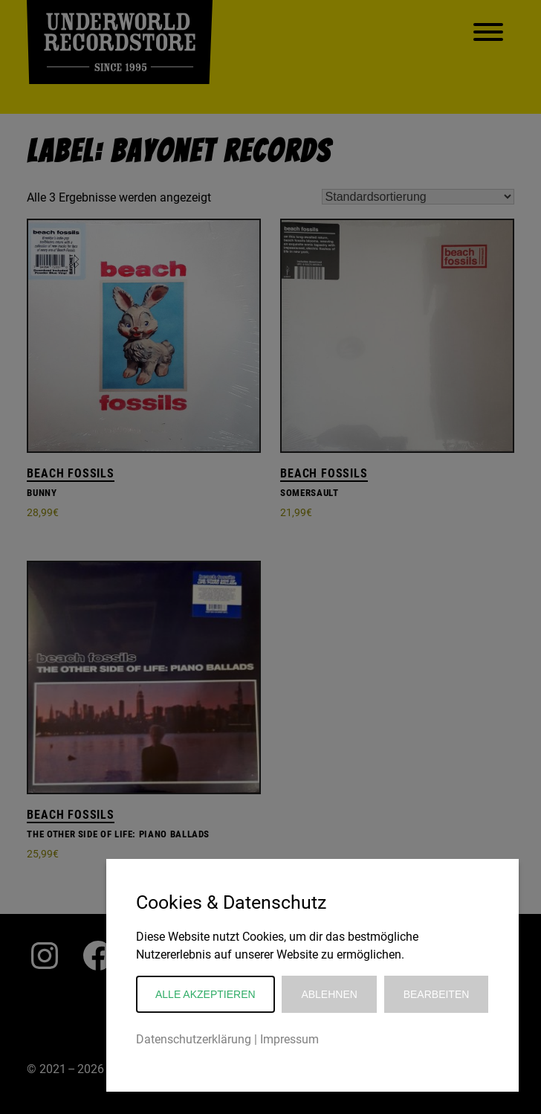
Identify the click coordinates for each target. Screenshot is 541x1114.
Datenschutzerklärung (193, 1039)
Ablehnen (329, 994)
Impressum (289, 1039)
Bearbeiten (437, 994)
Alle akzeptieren (205, 994)
